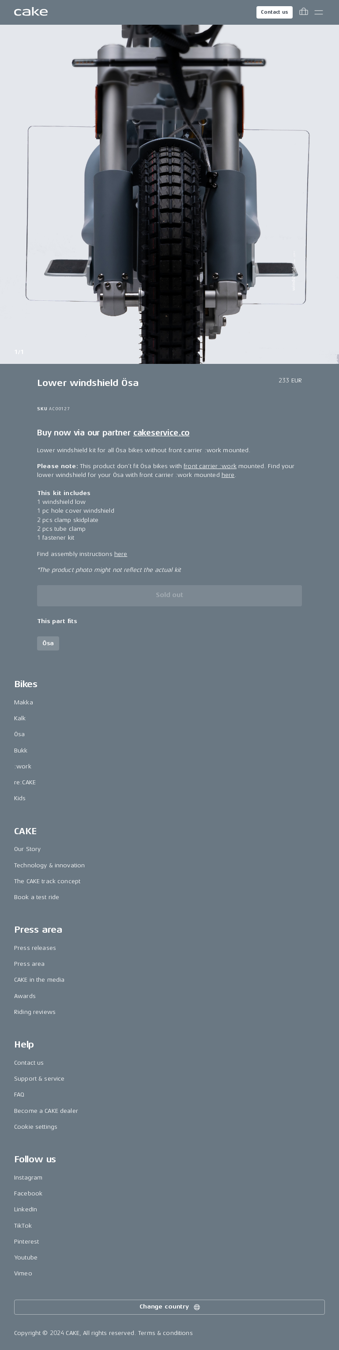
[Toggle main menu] (318, 12)
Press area (29, 964)
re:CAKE (25, 782)
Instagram (28, 1177)
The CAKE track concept (47, 881)
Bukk (21, 750)
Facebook (28, 1193)
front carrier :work (210, 466)
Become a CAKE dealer (46, 1111)
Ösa (19, 734)
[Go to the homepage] (31, 12)
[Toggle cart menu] (303, 12)
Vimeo (23, 1273)
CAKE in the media (39, 979)
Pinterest (26, 1241)
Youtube (26, 1257)
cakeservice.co (161, 432)
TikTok (23, 1225)
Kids (20, 798)
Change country (170, 1307)
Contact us (274, 12)
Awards (25, 996)
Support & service (39, 1078)
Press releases (35, 948)
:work (22, 766)
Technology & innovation (49, 865)
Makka (23, 702)
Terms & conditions (165, 1333)
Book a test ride (36, 897)
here (228, 475)
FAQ (19, 1094)
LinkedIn (25, 1209)
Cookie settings (35, 1126)
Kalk (20, 718)
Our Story (27, 849)
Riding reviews (35, 1012)
